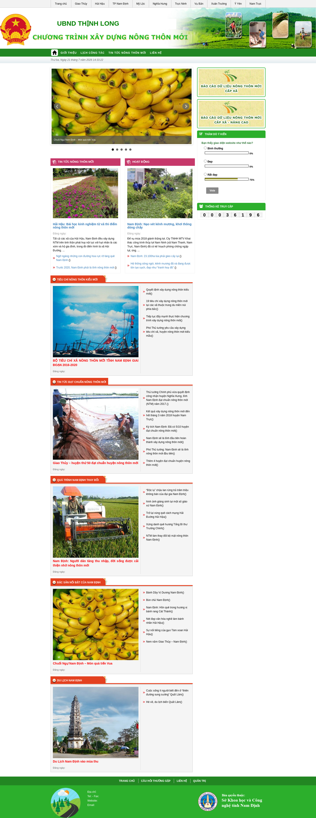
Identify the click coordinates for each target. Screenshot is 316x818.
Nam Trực (255, 3)
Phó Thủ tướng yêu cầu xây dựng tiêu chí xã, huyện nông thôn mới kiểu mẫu (168, 331)
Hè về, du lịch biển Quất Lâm (163, 702)
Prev (57, 106)
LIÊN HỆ (182, 780)
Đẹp (210, 161)
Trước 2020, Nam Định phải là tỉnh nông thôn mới (85, 267)
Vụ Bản (198, 3)
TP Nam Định (120, 3)
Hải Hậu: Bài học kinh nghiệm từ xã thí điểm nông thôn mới (85, 225)
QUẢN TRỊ (199, 780)
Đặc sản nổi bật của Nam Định (79, 582)
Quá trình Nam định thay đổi (78, 480)
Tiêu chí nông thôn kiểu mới (77, 279)
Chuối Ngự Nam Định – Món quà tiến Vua (82, 663)
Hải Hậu (100, 3)
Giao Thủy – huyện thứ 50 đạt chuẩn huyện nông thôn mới (95, 463)
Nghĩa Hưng (160, 3)
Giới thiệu (69, 52)
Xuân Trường (218, 3)
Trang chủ (61, 3)
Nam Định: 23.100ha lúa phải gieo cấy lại (155, 256)
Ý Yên (238, 3)
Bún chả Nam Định (157, 600)
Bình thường (215, 148)
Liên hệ (156, 52)
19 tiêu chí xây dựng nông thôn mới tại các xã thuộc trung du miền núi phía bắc (166, 305)
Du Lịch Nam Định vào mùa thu (75, 761)
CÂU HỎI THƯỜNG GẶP (156, 780)
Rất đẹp (212, 174)
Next (185, 106)
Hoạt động (140, 161)
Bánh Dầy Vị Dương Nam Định (164, 592)
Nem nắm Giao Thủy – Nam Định (165, 641)
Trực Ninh (181, 3)
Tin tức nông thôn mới (127, 52)
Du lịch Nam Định (69, 680)
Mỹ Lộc (140, 3)
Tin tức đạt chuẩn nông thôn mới (81, 382)
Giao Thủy (81, 3)
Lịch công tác (92, 52)
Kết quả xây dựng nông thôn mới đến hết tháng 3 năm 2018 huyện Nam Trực (168, 415)
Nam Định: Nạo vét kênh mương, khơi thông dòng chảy (159, 225)
